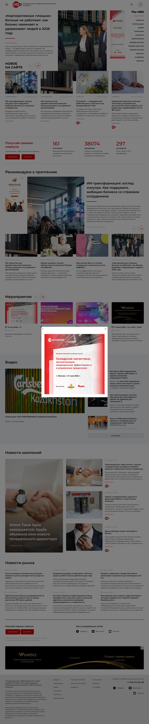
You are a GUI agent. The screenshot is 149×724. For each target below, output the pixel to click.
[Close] (105, 329)
